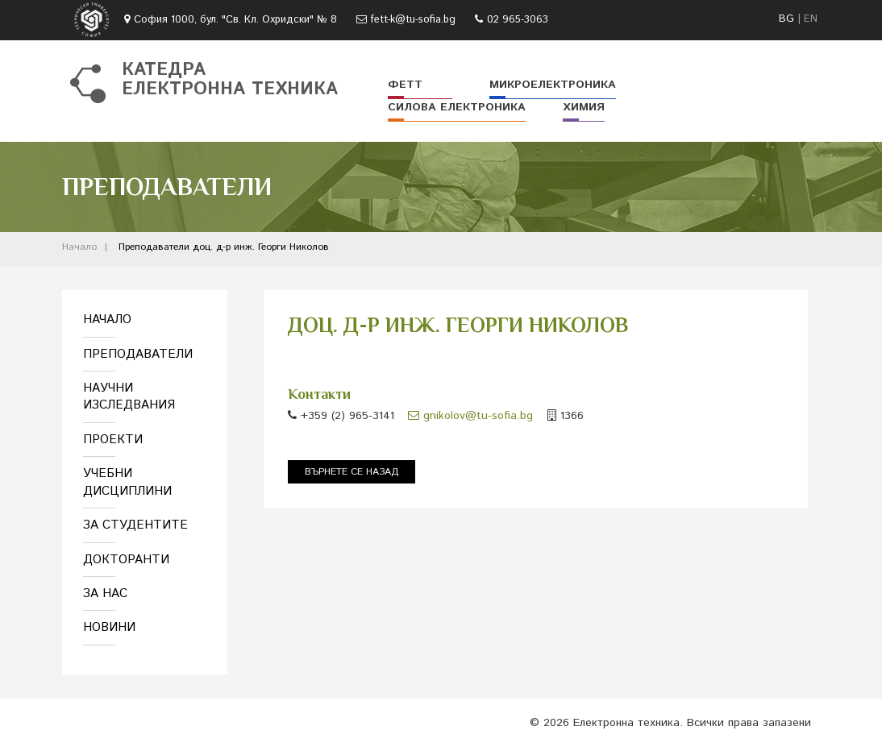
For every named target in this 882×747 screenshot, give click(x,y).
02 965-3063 (517, 19)
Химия (584, 107)
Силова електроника (457, 107)
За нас (105, 593)
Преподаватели (154, 247)
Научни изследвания (129, 396)
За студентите (135, 525)
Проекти (113, 439)
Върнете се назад (351, 472)
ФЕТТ (405, 85)
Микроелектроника (552, 85)
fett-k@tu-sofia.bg (413, 19)
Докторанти (126, 559)
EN (811, 19)
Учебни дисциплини (127, 482)
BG (786, 19)
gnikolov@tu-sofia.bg (470, 416)
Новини (109, 627)
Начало (79, 247)
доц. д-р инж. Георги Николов (261, 247)
